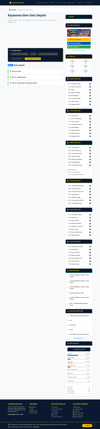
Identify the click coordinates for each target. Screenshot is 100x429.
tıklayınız (83, 50)
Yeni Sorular (54, 411)
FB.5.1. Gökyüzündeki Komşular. (75, 185)
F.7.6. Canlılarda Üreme (73, 130)
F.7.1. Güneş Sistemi (72, 115)
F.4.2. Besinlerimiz (72, 217)
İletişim (32, 409)
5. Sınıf (72, 70)
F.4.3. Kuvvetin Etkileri (73, 220)
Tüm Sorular (54, 407)
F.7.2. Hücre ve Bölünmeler (74, 118)
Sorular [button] (53, 2)
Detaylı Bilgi (36, 427)
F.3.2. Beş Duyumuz (72, 249)
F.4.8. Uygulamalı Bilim (73, 235)
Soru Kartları (76, 411)
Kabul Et (87, 425)
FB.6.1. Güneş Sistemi (73, 147)
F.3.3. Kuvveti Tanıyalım (73, 252)
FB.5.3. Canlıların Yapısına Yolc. (75, 191)
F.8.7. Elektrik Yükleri (73, 101)
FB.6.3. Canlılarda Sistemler (74, 153)
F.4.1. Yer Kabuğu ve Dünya (74, 214)
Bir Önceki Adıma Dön (17, 58)
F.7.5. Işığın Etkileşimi (73, 127)
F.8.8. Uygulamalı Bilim (73, 104)
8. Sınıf (85, 70)
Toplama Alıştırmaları (78, 412)
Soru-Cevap (54, 414)
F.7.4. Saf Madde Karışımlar (74, 124)
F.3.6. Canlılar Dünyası (73, 261)
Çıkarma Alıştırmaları (78, 414)
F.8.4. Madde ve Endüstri (73, 92)
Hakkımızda (33, 407)
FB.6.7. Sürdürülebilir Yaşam (74, 165)
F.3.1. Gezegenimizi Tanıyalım (75, 246)
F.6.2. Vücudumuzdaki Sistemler (75, 174)
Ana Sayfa (39, 2)
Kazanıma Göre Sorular (56, 409)
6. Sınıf (85, 61)
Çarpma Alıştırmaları (78, 416)
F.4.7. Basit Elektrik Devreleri (74, 232)
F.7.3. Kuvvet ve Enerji (73, 121)
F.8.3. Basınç (71, 89)
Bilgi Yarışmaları (73, 47)
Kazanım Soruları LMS (56, 416)
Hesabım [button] (71, 2)
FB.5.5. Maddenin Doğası (74, 197)
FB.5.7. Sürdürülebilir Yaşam (74, 203)
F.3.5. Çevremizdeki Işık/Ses (74, 258)
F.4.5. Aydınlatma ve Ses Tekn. (75, 226)
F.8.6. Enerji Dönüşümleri (74, 98)
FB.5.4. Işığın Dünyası (73, 194)
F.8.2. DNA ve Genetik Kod (74, 86)
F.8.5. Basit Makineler (73, 95)
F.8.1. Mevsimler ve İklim (73, 84)
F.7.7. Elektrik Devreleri (73, 133)
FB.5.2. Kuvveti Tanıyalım (74, 188)
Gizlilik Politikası (34, 411)
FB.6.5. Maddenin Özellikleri (74, 159)
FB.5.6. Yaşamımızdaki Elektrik (75, 200)
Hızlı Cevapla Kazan (78, 409)
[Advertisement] (35, 35)
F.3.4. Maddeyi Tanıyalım (73, 255)
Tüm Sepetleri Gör (79, 338)
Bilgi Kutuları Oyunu (74, 39)
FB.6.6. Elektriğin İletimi (73, 162)
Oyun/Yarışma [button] (61, 2)
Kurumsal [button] (45, 2)
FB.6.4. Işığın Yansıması (73, 156)
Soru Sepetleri (54, 412)
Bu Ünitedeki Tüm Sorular (33, 58)
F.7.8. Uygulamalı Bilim (73, 136)
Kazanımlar (80, 2)
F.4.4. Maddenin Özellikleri (74, 223)
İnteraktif (88, 2)
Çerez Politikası (33, 412)
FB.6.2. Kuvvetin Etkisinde (74, 150)
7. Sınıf (85, 66)
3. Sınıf (72, 61)
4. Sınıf (72, 66)
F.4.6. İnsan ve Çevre (72, 229)
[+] (72, 63)
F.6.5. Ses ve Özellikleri (73, 172)
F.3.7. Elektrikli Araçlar (73, 264)
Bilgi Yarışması (76, 407)
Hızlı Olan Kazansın (74, 43)
